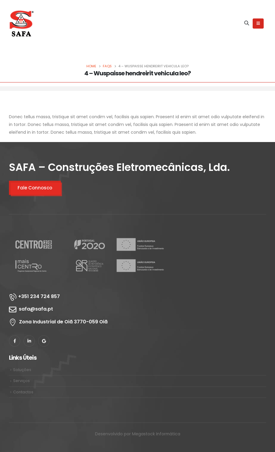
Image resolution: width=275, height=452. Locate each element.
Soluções (22, 369)
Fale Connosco (35, 188)
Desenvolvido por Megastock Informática (137, 434)
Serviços (21, 380)
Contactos (23, 392)
